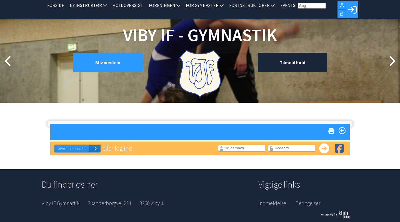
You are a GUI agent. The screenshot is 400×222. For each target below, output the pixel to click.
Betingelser (307, 203)
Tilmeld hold (292, 73)
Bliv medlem (107, 73)
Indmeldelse (272, 203)
